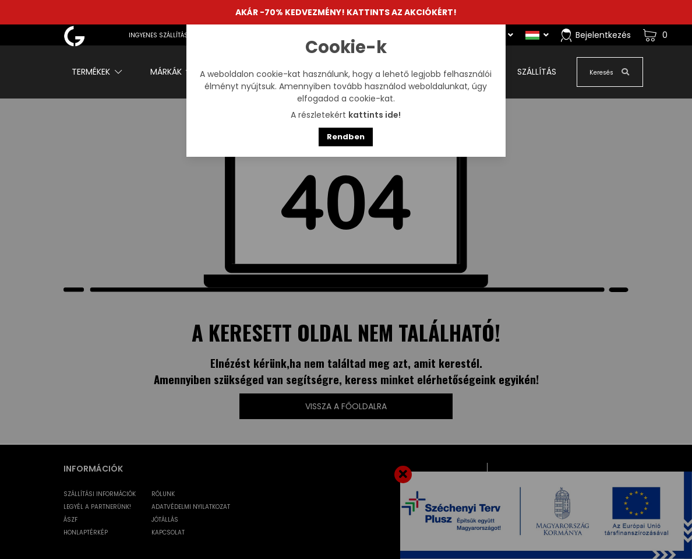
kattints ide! (374, 115)
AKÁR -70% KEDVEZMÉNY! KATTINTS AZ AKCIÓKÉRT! (346, 12)
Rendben (346, 136)
